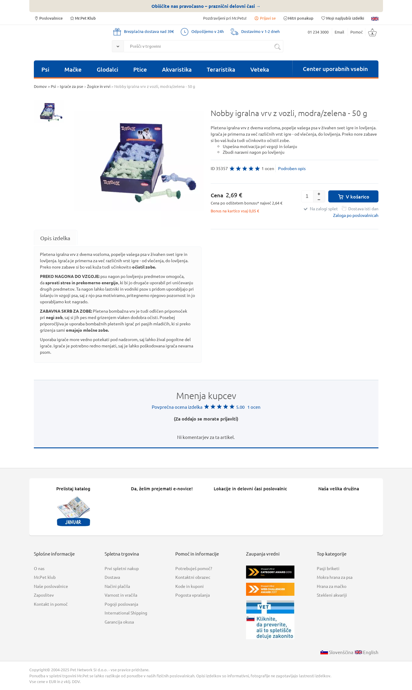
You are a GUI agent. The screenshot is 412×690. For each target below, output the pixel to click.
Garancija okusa (119, 621)
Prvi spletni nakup (122, 568)
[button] (319, 193)
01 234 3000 (318, 31)
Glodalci (107, 69)
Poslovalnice (48, 18)
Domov (40, 86)
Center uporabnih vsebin (335, 69)
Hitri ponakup (298, 18)
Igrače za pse (71, 86)
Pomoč (356, 31)
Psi (45, 69)
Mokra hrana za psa (334, 577)
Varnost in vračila (121, 595)
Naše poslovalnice (51, 586)
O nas (39, 568)
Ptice (140, 69)
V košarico (353, 196)
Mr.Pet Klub (83, 18)
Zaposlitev (44, 595)
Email (339, 31)
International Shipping (126, 612)
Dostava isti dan (363, 208)
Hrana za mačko (331, 586)
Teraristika (221, 69)
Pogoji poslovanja (121, 604)
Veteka (259, 69)
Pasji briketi (328, 568)
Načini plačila (117, 586)
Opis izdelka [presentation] (55, 238)
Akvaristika (177, 69)
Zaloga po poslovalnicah (355, 215)
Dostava (112, 577)
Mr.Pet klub (45, 577)
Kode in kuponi (189, 586)
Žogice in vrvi (98, 86)
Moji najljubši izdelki (342, 18)
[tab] (55, 238)
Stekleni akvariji (332, 595)
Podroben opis (292, 168)
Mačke (73, 69)
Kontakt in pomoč (51, 604)
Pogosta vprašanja (192, 595)
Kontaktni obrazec (192, 577)
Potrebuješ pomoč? (193, 568)
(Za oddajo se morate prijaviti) (206, 419)
